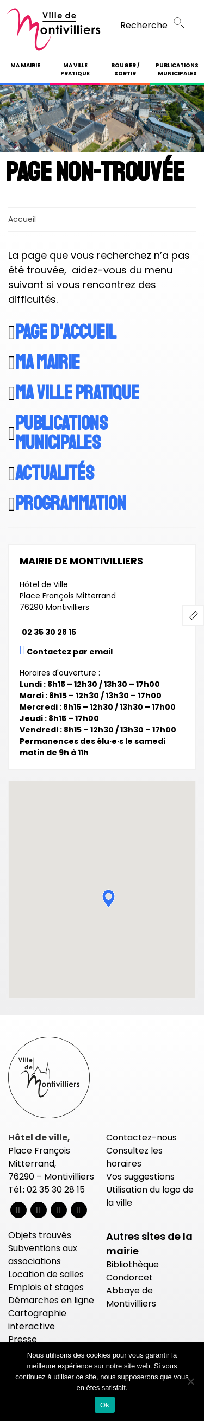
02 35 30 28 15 (49, 632)
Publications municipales (177, 69)
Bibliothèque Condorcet (132, 1271)
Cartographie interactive (37, 1320)
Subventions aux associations (42, 1254)
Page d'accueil (65, 332)
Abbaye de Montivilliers (131, 1297)
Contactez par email (70, 651)
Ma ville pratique (75, 69)
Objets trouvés (39, 1235)
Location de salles (46, 1274)
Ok (104, 1405)
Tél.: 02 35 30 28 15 (46, 1189)
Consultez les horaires (134, 1157)
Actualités (54, 473)
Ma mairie (25, 65)
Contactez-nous (141, 1137)
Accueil (22, 219)
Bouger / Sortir (125, 69)
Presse (22, 1339)
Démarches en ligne (51, 1300)
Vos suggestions (140, 1176)
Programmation (70, 504)
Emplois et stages (46, 1287)
